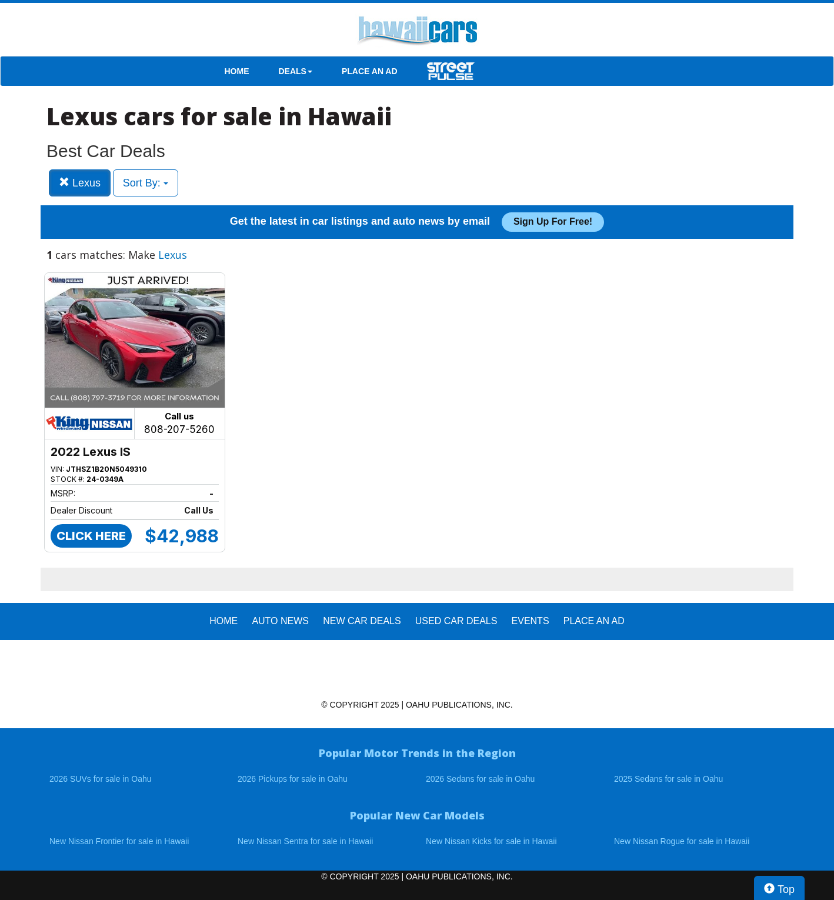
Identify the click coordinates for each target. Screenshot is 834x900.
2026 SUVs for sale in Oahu (100, 779)
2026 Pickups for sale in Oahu (293, 779)
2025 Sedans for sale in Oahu (668, 779)
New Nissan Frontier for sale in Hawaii (119, 841)
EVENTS (530, 621)
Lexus (80, 182)
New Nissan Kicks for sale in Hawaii (491, 841)
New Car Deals (362, 621)
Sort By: (145, 183)
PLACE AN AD (370, 71)
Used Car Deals (456, 621)
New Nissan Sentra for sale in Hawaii (305, 841)
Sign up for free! (552, 221)
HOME (237, 71)
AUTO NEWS (280, 621)
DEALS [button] (295, 71)
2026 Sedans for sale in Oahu (480, 779)
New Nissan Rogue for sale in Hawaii (681, 841)
